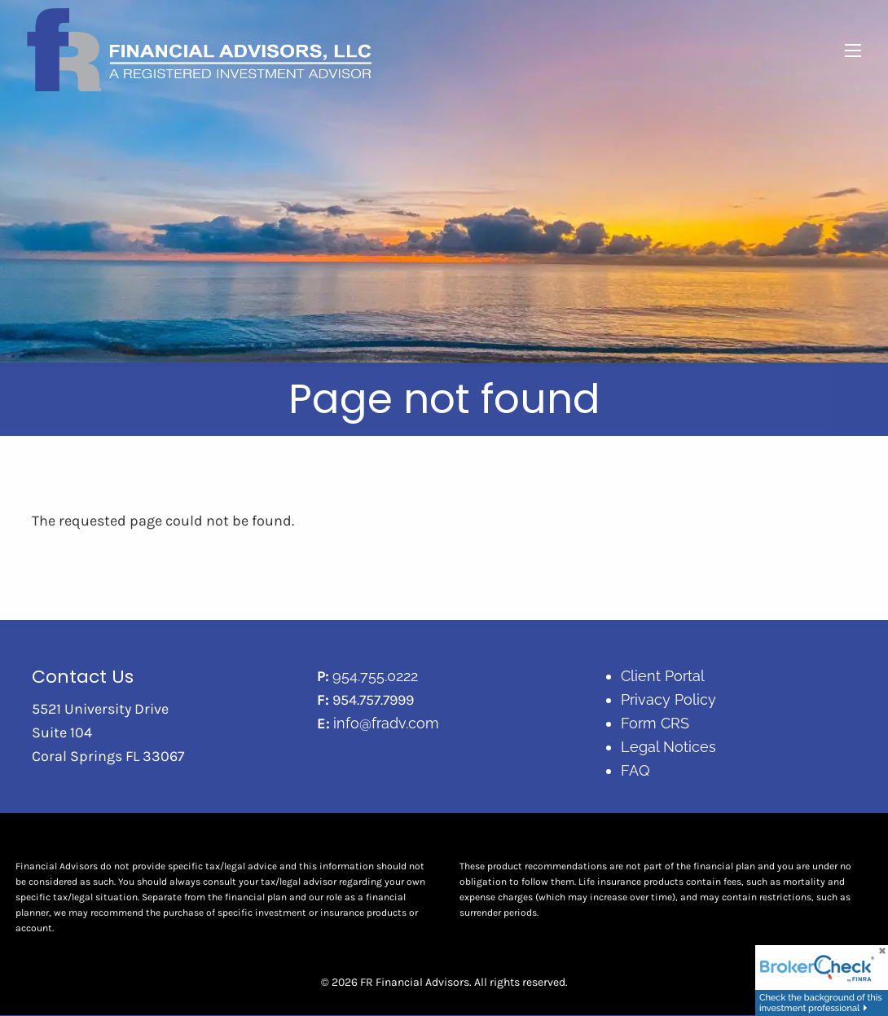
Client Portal (663, 676)
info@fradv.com (386, 723)
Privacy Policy (668, 699)
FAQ (635, 770)
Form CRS (655, 723)
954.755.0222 (375, 676)
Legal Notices (668, 746)
